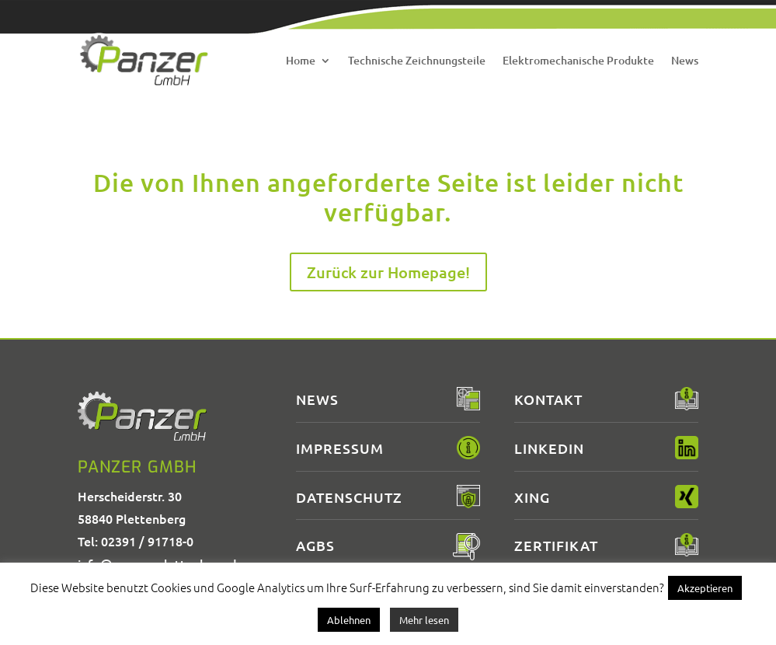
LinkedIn (549, 448)
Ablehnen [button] (349, 619)
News (684, 60)
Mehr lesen (424, 619)
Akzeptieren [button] (705, 587)
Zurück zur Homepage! (388, 272)
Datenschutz (349, 497)
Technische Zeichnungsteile (416, 60)
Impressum (340, 448)
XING (532, 497)
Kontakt (548, 399)
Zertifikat (556, 545)
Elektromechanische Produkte (578, 60)
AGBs (315, 545)
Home (300, 60)
